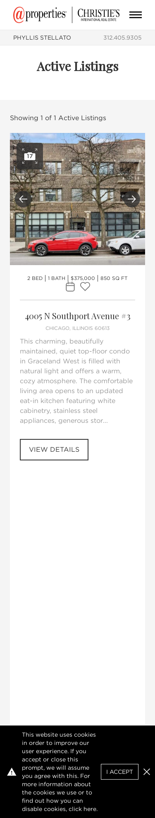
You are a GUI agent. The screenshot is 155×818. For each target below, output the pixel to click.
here (89, 809)
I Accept (119, 771)
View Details (54, 449)
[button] (146, 771)
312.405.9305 (122, 37)
